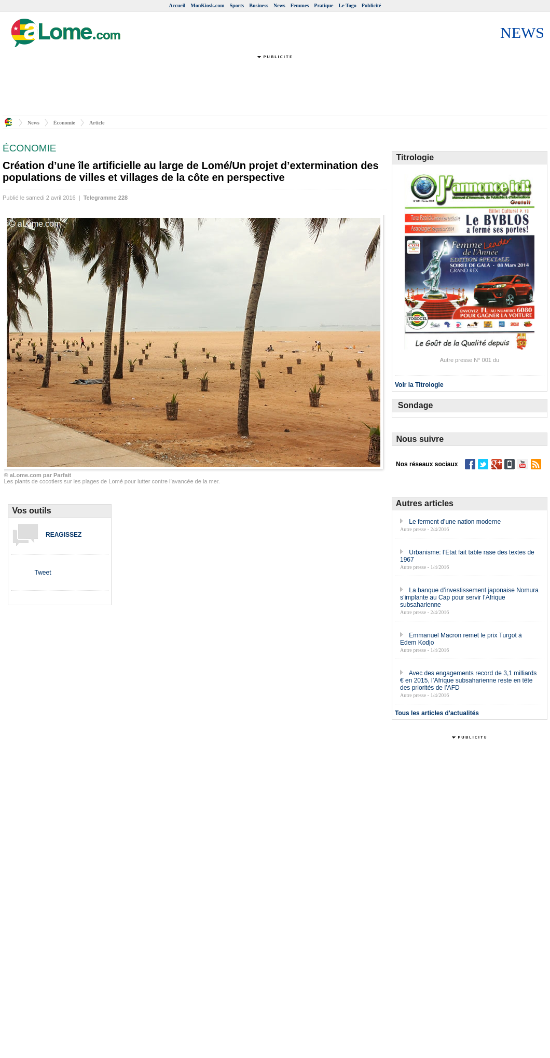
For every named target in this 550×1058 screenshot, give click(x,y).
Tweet (42, 572)
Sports (236, 5)
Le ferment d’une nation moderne (455, 521)
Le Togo (347, 5)
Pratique (323, 5)
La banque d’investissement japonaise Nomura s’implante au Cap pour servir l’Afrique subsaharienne (469, 597)
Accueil (177, 5)
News (279, 5)
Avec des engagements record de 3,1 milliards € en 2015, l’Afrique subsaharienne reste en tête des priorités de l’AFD (468, 680)
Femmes (300, 5)
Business (258, 5)
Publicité (371, 5)
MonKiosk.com (207, 5)
